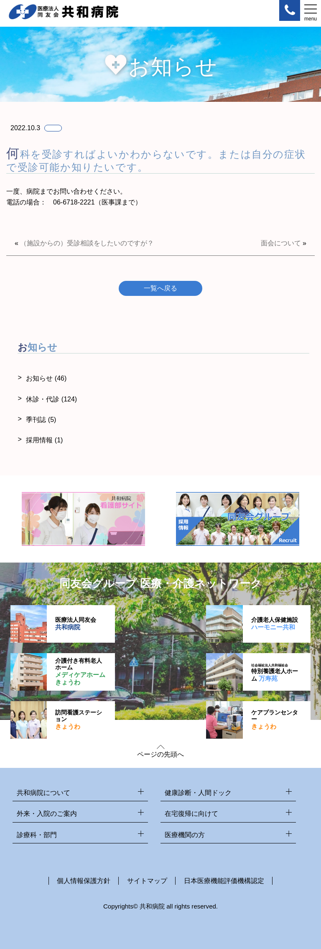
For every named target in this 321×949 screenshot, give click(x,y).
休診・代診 (51, 399)
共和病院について (80, 793)
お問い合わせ (73, 191)
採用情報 (44, 440)
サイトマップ (147, 880)
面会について (281, 243)
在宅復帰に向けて (228, 814)
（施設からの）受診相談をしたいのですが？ (87, 243)
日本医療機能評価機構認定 (224, 880)
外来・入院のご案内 (80, 814)
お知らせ (46, 378)
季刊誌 (41, 419)
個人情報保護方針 (83, 880)
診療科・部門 (80, 835)
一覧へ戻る (160, 288)
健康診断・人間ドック (228, 793)
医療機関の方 (228, 835)
